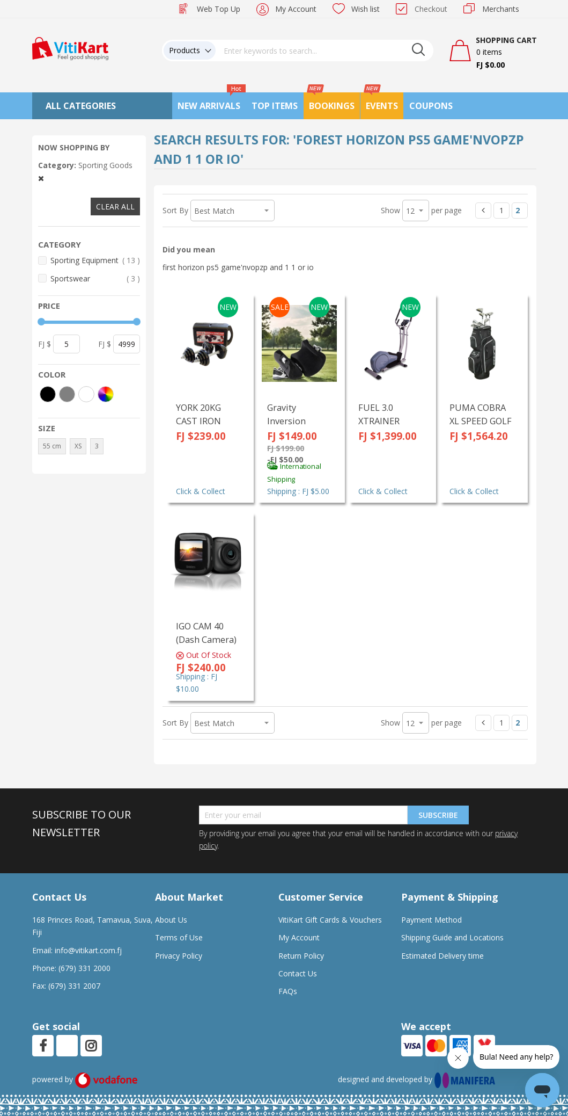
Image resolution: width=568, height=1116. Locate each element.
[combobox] (324, 50)
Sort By (175, 210)
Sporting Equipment (95, 260)
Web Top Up (218, 9)
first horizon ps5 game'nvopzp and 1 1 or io (238, 267)
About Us (171, 920)
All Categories (81, 106)
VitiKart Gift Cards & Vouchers (330, 920)
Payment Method (431, 920)
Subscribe (438, 815)
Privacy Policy (178, 956)
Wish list (365, 9)
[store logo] (70, 47)
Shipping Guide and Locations (452, 937)
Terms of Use (179, 937)
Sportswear (95, 278)
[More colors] (105, 394)
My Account (295, 9)
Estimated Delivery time (442, 956)
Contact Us (297, 973)
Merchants (500, 9)
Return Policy (301, 956)
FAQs (287, 991)
